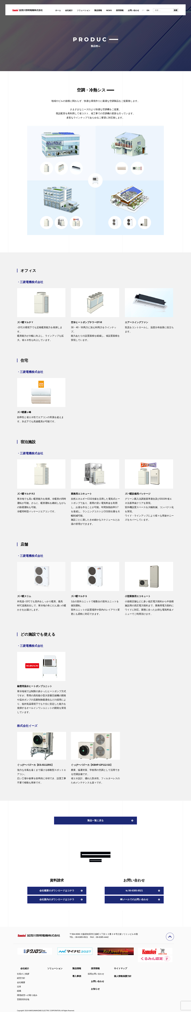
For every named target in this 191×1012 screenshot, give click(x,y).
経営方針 (21, 978)
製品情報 (98, 10)
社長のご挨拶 (23, 974)
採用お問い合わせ (96, 974)
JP (143, 10)
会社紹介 (69, 10)
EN (148, 10)
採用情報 (120, 10)
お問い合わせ (133, 10)
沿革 (19, 986)
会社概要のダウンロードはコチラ (56, 890)
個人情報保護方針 (122, 976)
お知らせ (95, 989)
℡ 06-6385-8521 (134, 890)
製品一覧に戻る (95, 820)
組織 (19, 991)
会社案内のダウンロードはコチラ (56, 899)
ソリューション (83, 10)
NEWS (109, 10)
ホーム (58, 10)
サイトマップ (120, 968)
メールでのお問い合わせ (134, 899)
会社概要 (21, 982)
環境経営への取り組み (27, 995)
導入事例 (76, 976)
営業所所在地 (23, 999)
